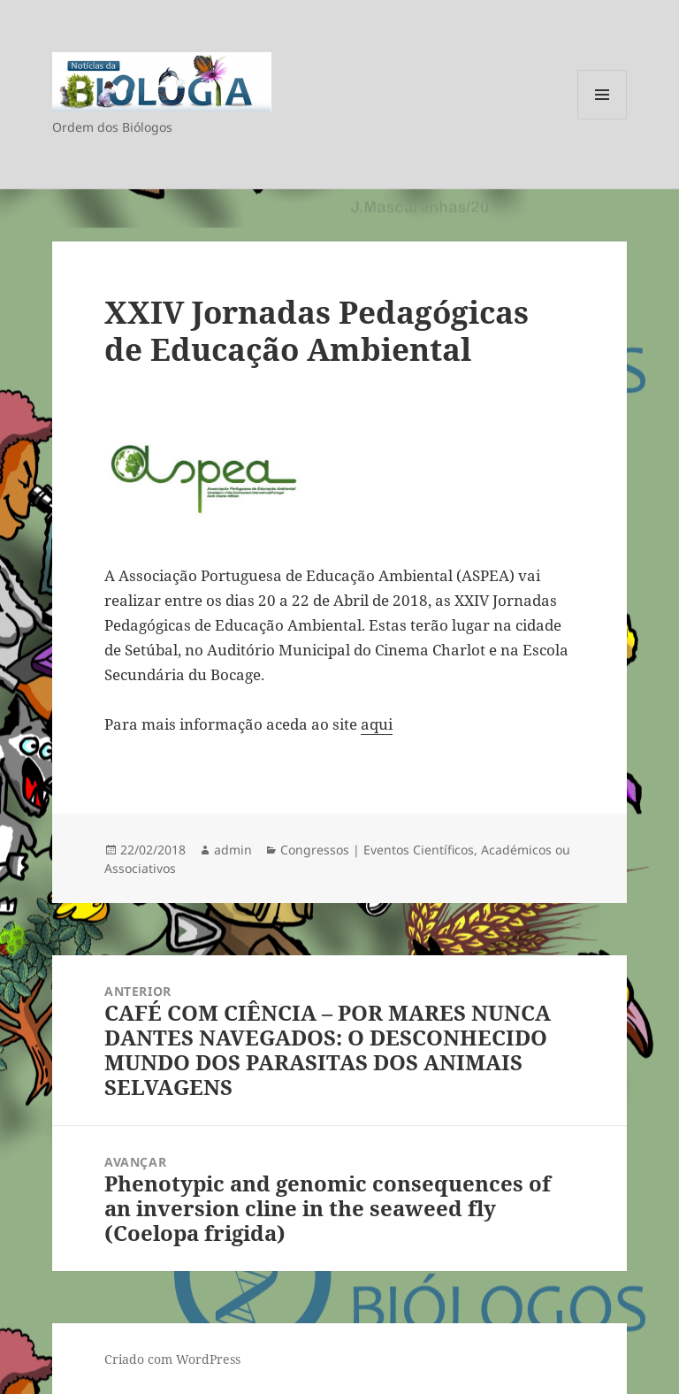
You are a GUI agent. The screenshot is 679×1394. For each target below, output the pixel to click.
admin (233, 849)
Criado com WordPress (172, 1359)
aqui (377, 724)
